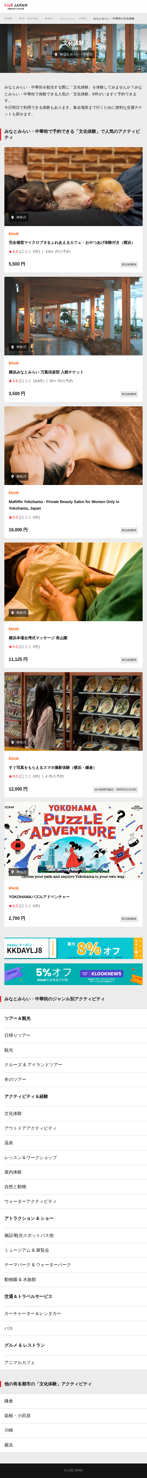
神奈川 (49, 18)
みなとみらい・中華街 (73, 18)
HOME (8, 18)
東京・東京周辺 (28, 18)
